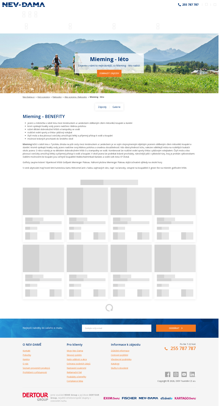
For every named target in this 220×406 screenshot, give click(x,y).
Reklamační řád (74, 372)
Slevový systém (74, 355)
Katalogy (115, 363)
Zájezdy (102, 107)
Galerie (116, 107)
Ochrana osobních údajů (78, 363)
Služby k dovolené (119, 368)
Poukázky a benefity (76, 376)
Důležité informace (120, 350)
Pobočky (27, 355)
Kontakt (26, 350)
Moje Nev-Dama (75, 350)
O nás (25, 363)
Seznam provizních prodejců (36, 368)
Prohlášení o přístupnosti (35, 372)
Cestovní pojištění (119, 355)
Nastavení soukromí (76, 368)
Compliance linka (75, 381)
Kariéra (26, 359)
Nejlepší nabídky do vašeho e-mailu (42, 328)
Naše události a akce (77, 359)
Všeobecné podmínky (121, 359)
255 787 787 (190, 4)
